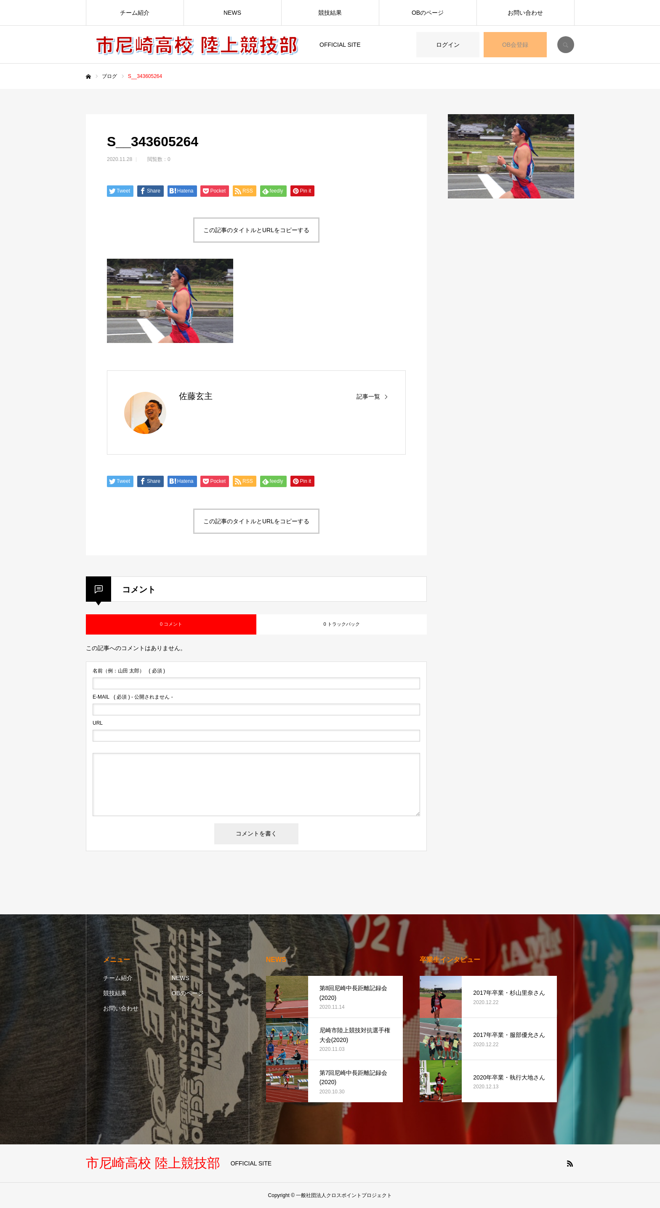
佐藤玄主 (196, 396)
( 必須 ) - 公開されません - (133, 696)
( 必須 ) (129, 670)
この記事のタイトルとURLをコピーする (256, 230)
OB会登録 (515, 44)
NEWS (232, 12)
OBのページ (428, 12)
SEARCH (565, 44)
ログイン (448, 44)
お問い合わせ (525, 12)
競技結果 (330, 12)
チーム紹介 (134, 12)
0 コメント (171, 624)
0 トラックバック (341, 624)
